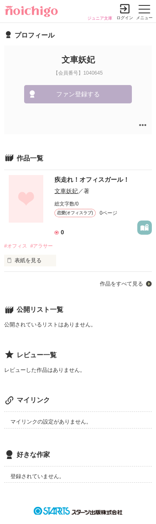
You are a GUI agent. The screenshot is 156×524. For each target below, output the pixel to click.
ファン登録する (78, 94)
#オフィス (15, 246)
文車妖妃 (66, 191)
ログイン (124, 17)
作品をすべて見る (121, 284)
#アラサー (41, 246)
